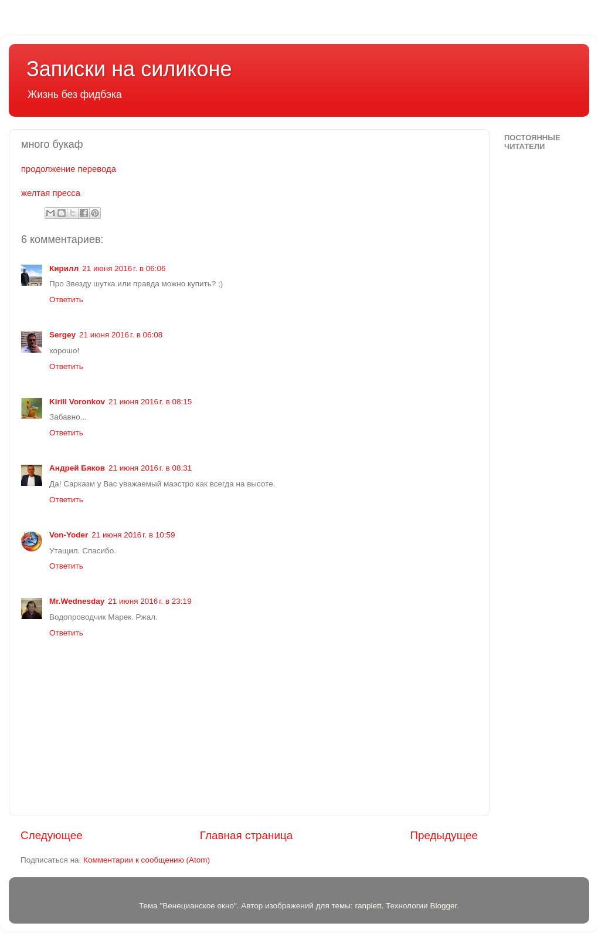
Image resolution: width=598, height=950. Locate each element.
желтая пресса (50, 193)
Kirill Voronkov (77, 401)
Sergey (62, 334)
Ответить (66, 299)
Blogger (443, 905)
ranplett (368, 905)
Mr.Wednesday (76, 601)
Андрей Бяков (77, 468)
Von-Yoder (68, 534)
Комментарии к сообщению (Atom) (146, 860)
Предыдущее (444, 835)
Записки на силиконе (129, 69)
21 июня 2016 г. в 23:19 (149, 601)
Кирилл (64, 268)
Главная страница (246, 835)
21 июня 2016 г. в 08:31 (150, 468)
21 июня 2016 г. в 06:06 (123, 268)
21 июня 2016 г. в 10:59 (133, 534)
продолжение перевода (68, 169)
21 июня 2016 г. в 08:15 (150, 401)
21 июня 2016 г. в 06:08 (120, 334)
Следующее (52, 835)
